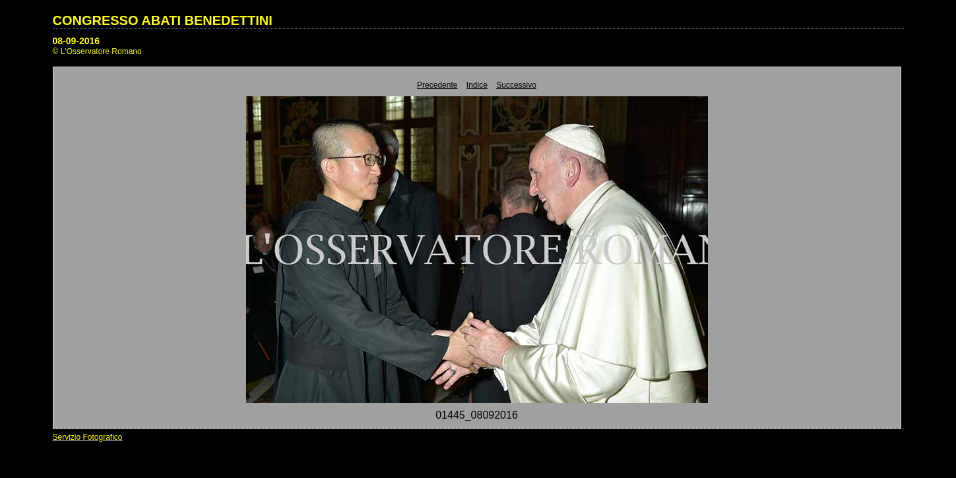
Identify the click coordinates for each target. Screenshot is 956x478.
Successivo (516, 85)
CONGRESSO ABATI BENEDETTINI (162, 20)
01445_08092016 (476, 415)
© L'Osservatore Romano (97, 51)
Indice (477, 85)
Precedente (437, 85)
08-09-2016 (76, 41)
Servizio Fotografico (88, 437)
